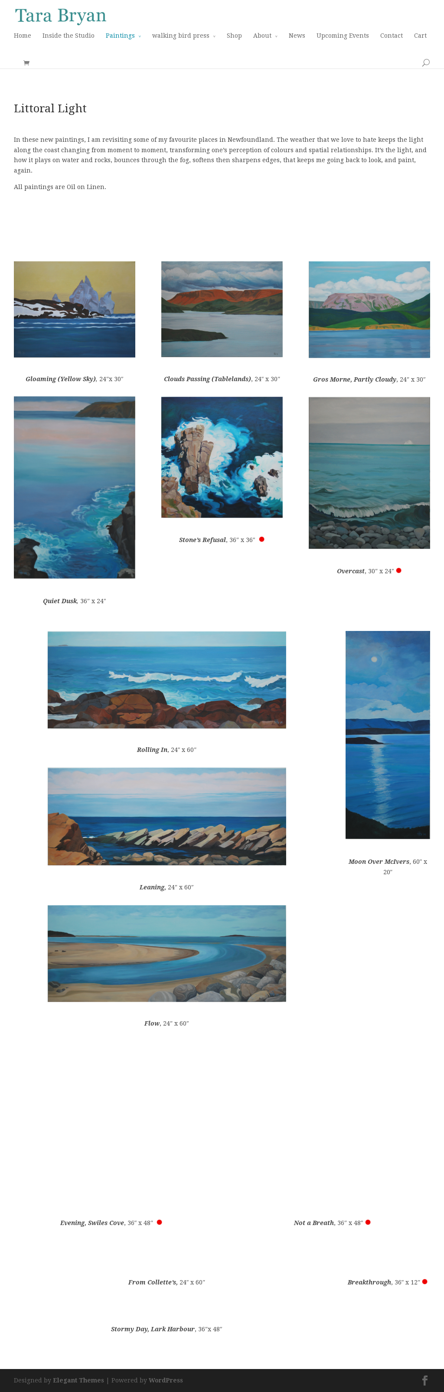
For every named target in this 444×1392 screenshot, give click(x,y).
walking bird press (180, 35)
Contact (391, 35)
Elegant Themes (78, 1379)
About (262, 35)
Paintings (120, 35)
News (297, 35)
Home (22, 35)
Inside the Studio (68, 35)
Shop (234, 35)
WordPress (166, 1379)
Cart (420, 35)
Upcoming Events (343, 35)
